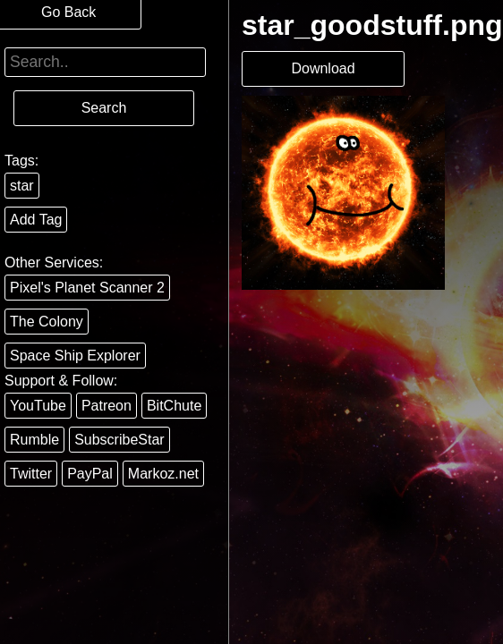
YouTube (38, 405)
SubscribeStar (119, 439)
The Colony (46, 321)
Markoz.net (163, 473)
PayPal (90, 473)
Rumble (34, 439)
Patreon (106, 405)
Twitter (31, 473)
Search (104, 107)
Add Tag (36, 219)
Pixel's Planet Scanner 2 (87, 287)
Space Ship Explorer (75, 355)
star (22, 185)
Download (322, 68)
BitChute (174, 405)
